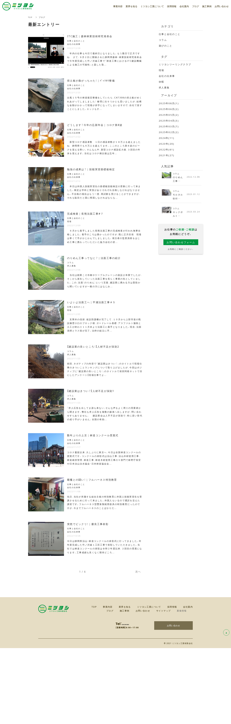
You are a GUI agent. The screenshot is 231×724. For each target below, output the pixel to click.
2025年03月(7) (169, 126)
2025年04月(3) (169, 120)
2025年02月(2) (169, 132)
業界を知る (131, 6)
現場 (161, 70)
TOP (30, 17)
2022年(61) (166, 149)
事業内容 (118, 6)
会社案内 (184, 6)
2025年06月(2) (169, 109)
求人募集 (164, 87)
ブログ (195, 6)
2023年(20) (166, 143)
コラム (163, 40)
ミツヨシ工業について (152, 6)
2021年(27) (166, 155)
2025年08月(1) (169, 103)
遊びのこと (165, 45)
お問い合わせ (173, 701)
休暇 (161, 81)
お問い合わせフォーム (181, 243)
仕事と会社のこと (169, 34)
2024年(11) (166, 138)
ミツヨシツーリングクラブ (175, 64)
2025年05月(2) (169, 115)
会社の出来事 (167, 76)
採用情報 (171, 6)
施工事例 (206, 6)
